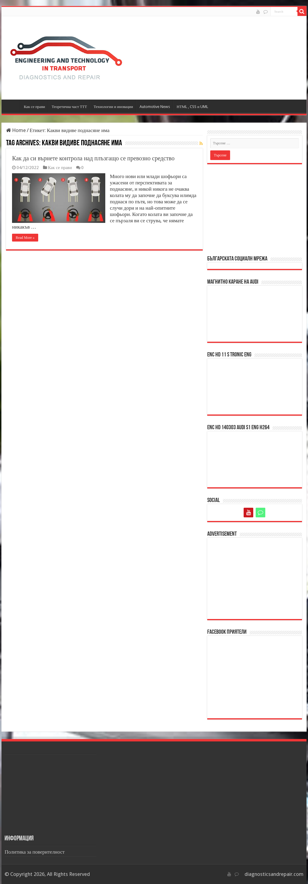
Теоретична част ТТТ (69, 106)
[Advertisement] (254, 209)
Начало (12, 106)
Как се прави (34, 106)
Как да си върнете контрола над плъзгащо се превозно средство (93, 158)
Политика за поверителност (35, 852)
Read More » (25, 238)
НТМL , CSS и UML (192, 106)
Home (16, 130)
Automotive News (155, 106)
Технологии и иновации (113, 106)
